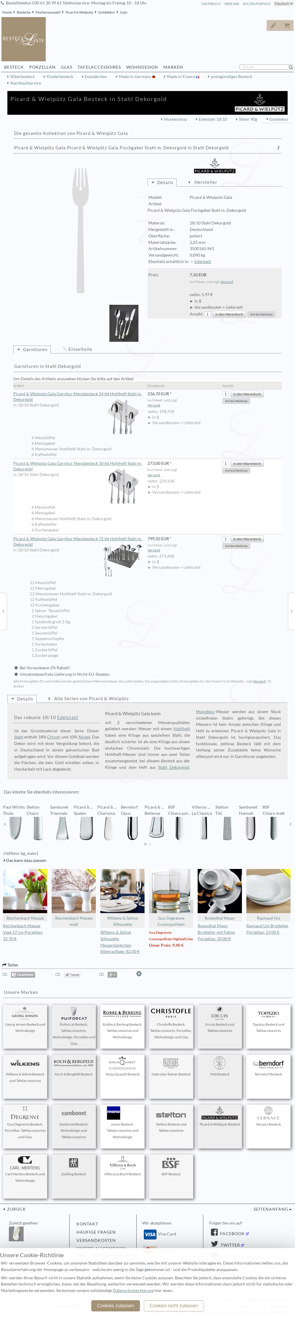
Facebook (232, 1233)
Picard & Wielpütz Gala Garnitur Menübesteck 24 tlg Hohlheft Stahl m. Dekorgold (77, 396)
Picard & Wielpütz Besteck (220, 1116)
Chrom (53, 737)
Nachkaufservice (25, 83)
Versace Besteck (268, 1116)
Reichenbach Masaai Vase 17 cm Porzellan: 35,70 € (23, 932)
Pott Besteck (220, 1066)
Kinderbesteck (60, 76)
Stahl (18, 737)
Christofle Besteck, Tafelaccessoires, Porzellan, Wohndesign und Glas (171, 1023)
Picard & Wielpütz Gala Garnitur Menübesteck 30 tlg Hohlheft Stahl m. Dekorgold (77, 466)
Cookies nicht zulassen (174, 1305)
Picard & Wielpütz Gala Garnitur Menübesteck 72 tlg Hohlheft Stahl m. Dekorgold (77, 541)
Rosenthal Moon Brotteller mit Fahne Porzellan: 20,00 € (216, 932)
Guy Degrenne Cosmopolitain (171, 898)
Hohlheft (181, 728)
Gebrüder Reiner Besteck (171, 1066)
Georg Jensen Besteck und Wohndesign (25, 1020)
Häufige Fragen (96, 1232)
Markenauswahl (48, 12)
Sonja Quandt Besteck (122, 1066)
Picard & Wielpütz (79, 12)
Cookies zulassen (115, 1305)
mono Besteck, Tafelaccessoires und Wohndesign (122, 1122)
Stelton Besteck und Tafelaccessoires (171, 1119)
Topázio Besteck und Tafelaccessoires (268, 1020)
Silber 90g (248, 119)
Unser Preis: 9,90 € (166, 945)
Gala (123, 12)
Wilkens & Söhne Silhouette (122, 898)
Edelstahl (202, 261)
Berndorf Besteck (268, 1066)
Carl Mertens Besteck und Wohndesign (25, 1169)
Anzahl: (197, 314)
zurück (16, 1209)
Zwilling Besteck (74, 1166)
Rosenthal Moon (220, 895)
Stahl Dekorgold (173, 767)
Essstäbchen (96, 76)
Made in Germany (135, 76)
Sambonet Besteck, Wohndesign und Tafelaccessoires (74, 1122)
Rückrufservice (257, 4)
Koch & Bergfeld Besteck (74, 1066)
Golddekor (106, 12)
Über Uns (231, 4)
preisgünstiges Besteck (231, 76)
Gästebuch (210, 4)
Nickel (84, 737)
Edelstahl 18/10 (213, 119)
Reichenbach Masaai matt (74, 898)
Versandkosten (96, 1240)
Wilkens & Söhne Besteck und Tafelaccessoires (25, 1069)
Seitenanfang (271, 1209)
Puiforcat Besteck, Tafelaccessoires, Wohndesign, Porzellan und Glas (74, 1026)
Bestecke (24, 12)
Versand (226, 282)
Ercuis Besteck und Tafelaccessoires (220, 1020)
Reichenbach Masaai (25, 895)
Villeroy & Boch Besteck (122, 1166)
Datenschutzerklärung (133, 1290)
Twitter (229, 1245)
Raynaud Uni (268, 895)
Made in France (181, 76)
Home (7, 12)
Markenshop (175, 119)
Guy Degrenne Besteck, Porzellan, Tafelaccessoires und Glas (25, 1122)
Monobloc (205, 711)
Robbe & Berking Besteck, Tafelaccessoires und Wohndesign (122, 1023)
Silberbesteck (22, 76)
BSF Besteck (171, 1166)
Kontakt (87, 1224)
